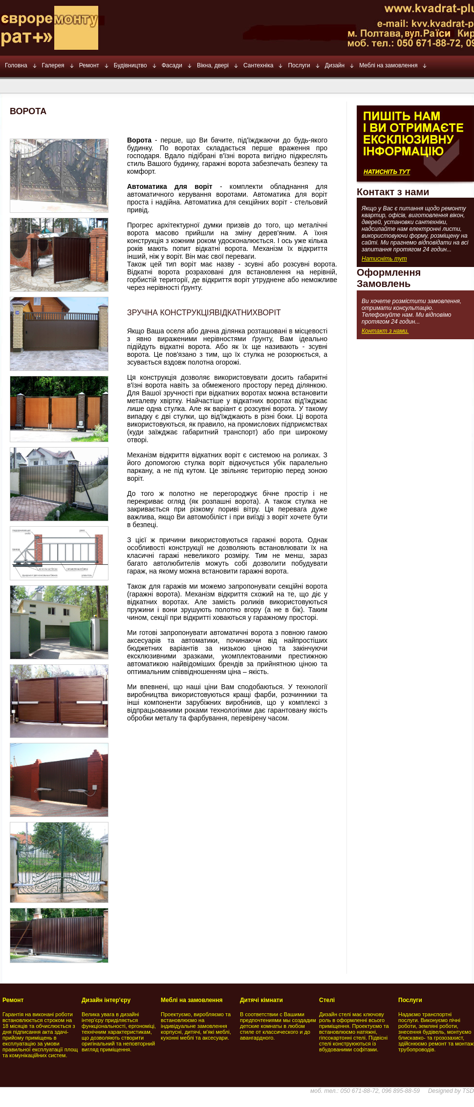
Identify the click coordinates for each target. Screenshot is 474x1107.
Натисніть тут (384, 258)
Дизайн (335, 65)
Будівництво (130, 65)
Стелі (327, 1000)
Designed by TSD (451, 1090)
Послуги (299, 65)
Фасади (172, 65)
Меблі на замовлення (388, 65)
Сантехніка (258, 65)
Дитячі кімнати (261, 1000)
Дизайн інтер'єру (106, 1000)
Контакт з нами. (385, 331)
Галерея (53, 65)
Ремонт (89, 65)
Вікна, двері (213, 65)
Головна (16, 65)
